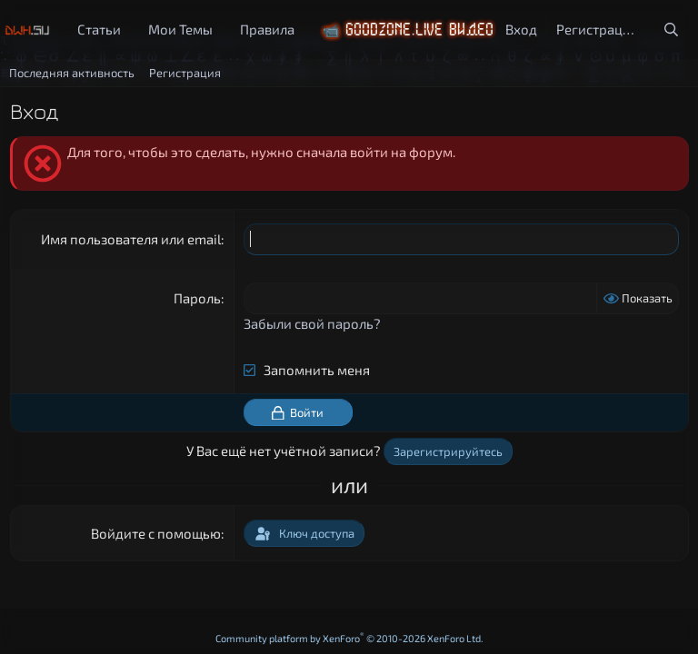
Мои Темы (180, 29)
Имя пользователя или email (131, 239)
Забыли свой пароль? (312, 323)
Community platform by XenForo (349, 638)
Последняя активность (72, 72)
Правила (267, 29)
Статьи (99, 29)
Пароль (197, 298)
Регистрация (185, 72)
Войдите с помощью (156, 533)
